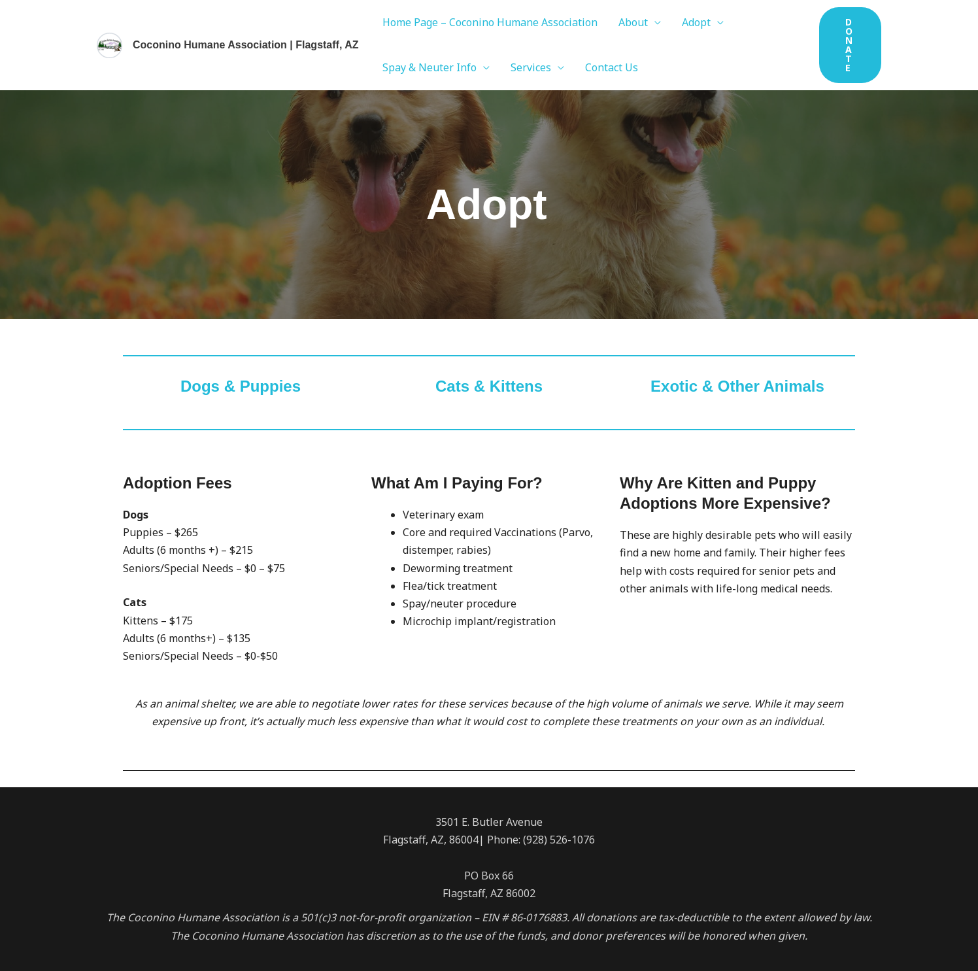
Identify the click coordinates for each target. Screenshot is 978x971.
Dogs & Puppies (240, 386)
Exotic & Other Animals (737, 386)
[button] (850, 45)
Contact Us (611, 67)
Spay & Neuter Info (429, 67)
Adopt (696, 22)
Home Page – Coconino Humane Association (490, 22)
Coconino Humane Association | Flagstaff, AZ (246, 44)
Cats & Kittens (489, 386)
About (633, 22)
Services (531, 67)
